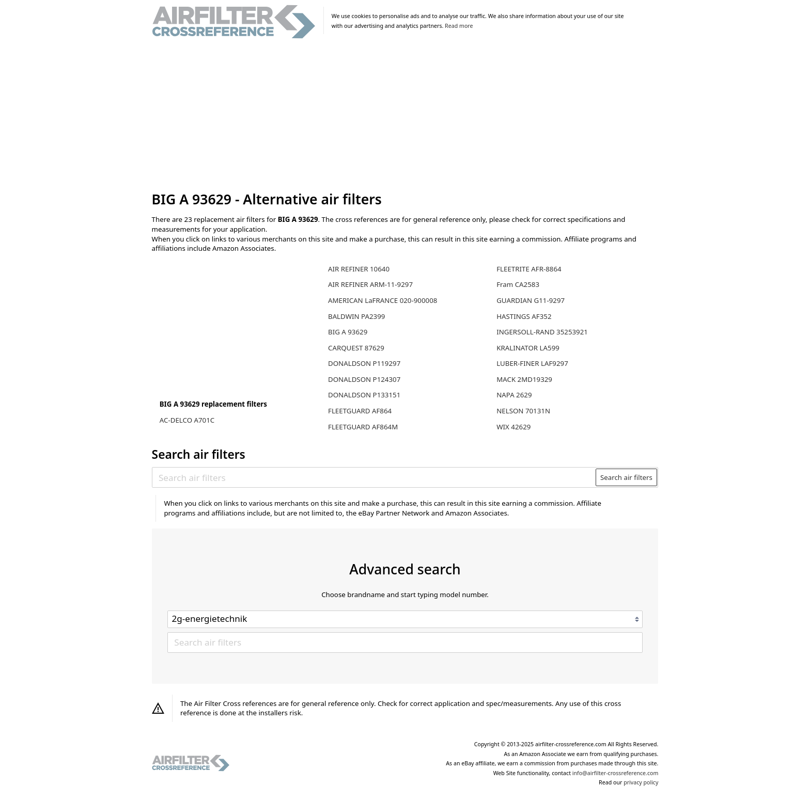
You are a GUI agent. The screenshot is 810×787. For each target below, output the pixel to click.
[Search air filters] (374, 477)
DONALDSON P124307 (364, 379)
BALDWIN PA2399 (356, 316)
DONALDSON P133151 (364, 394)
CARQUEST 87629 (356, 347)
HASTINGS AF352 (523, 316)
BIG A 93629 (347, 331)
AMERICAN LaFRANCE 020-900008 (382, 300)
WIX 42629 (513, 426)
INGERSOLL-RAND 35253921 (542, 331)
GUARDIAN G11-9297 (530, 300)
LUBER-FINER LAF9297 (532, 363)
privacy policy (641, 782)
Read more (459, 25)
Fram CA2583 (517, 284)
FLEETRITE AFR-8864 (528, 269)
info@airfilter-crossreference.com (615, 773)
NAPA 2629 (514, 394)
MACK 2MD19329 (524, 379)
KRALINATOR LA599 (527, 347)
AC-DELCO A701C (187, 420)
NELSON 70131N (523, 410)
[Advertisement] (405, 115)
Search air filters (626, 477)
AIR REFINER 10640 (359, 269)
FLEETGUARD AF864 (360, 410)
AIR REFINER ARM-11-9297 (370, 284)
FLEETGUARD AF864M (363, 426)
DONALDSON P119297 (364, 363)
